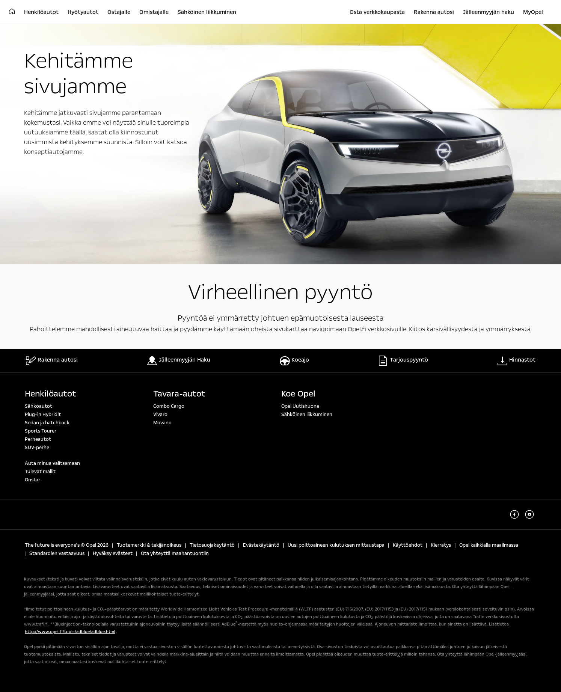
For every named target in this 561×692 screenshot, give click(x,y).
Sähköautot (38, 406)
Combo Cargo (168, 406)
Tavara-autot (179, 394)
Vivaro (160, 414)
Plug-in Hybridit (43, 414)
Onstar (32, 479)
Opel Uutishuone (300, 406)
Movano (162, 422)
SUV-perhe (37, 447)
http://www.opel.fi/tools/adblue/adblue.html (70, 632)
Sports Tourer (40, 431)
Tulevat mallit (40, 471)
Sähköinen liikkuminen (306, 414)
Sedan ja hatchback (47, 422)
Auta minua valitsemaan (52, 463)
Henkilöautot (50, 394)
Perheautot (38, 439)
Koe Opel (298, 394)
